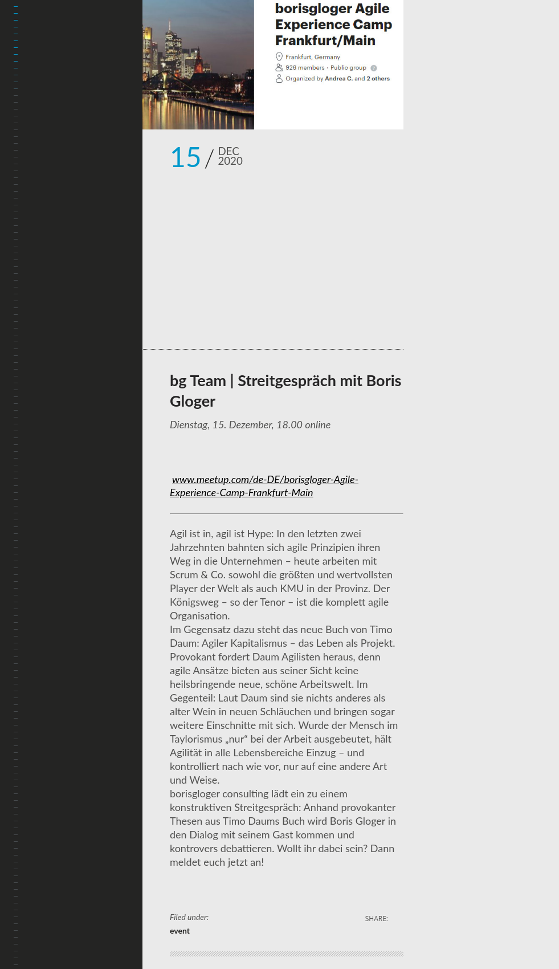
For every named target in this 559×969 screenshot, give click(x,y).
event (180, 930)
